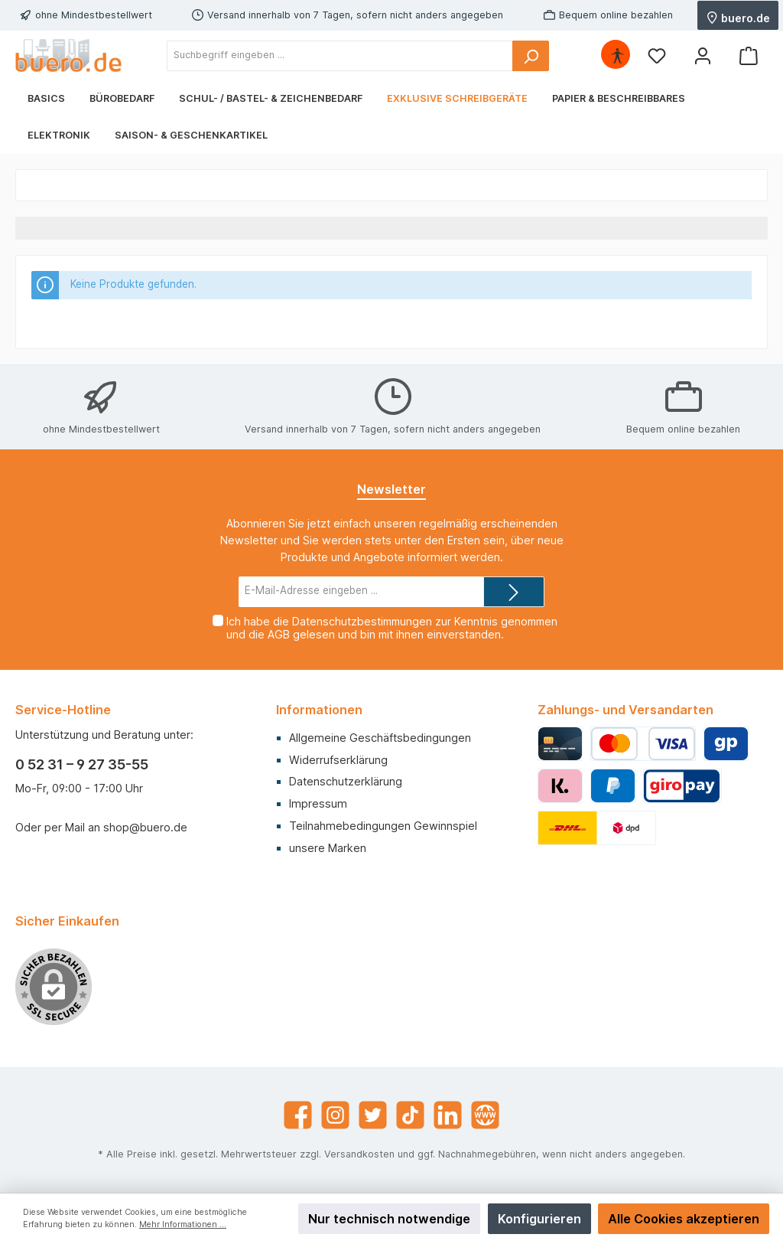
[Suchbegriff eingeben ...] (340, 56)
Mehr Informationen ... (182, 1224)
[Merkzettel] (657, 55)
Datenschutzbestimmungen (362, 621)
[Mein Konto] (703, 55)
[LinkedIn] (447, 1115)
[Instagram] (335, 1115)
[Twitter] (373, 1115)
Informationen (319, 709)
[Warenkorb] (748, 55)
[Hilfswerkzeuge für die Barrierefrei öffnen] (617, 55)
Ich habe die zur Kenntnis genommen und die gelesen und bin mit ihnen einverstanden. (391, 628)
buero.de (738, 16)
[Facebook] (298, 1115)
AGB (279, 634)
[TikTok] (410, 1115)
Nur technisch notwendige (389, 1218)
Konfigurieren (539, 1218)
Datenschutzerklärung (345, 781)
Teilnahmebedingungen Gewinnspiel (383, 825)
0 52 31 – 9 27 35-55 (81, 764)
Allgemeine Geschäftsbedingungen (380, 737)
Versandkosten (359, 1154)
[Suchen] (530, 56)
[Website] (485, 1115)
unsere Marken (327, 847)
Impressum (318, 803)
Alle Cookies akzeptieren (683, 1218)
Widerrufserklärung (338, 759)
